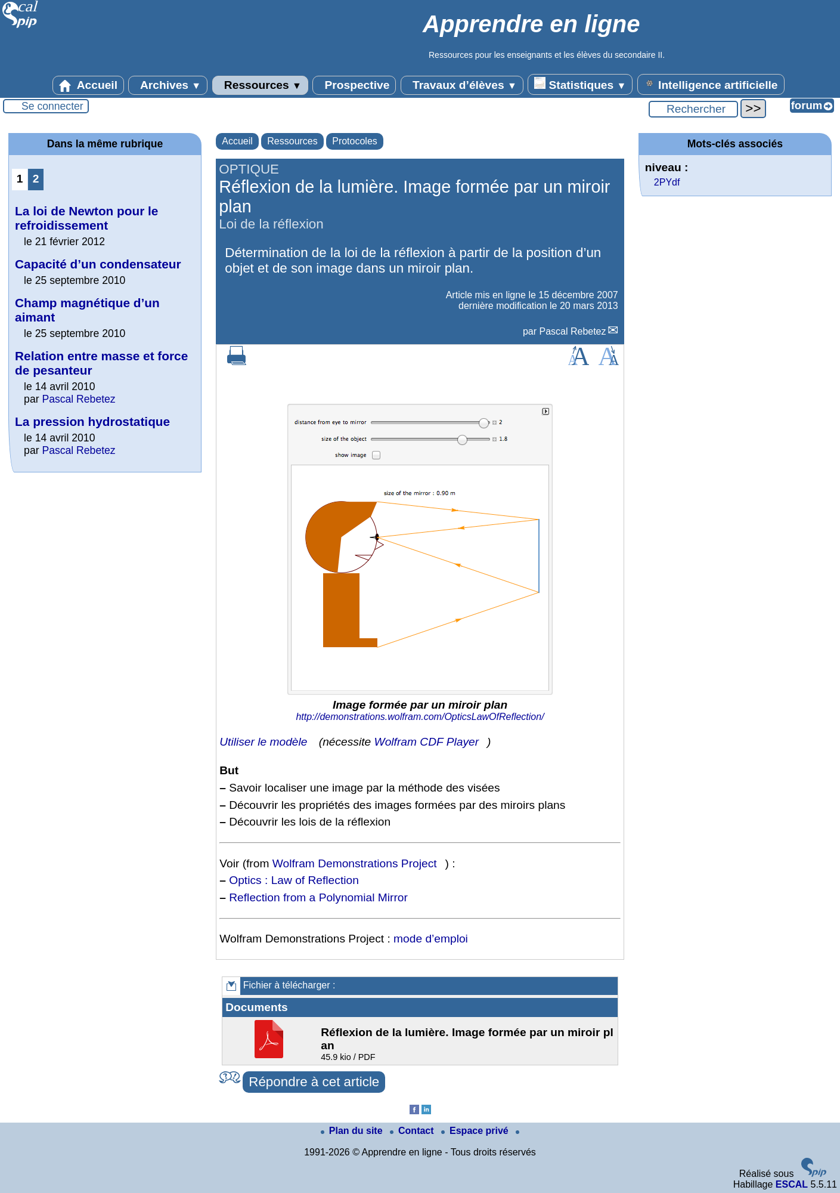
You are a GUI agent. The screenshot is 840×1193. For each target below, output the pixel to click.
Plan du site (353, 1131)
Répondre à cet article (314, 1081)
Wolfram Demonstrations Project (354, 863)
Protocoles (354, 141)
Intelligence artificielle (711, 84)
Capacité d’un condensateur (98, 264)
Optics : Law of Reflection (294, 880)
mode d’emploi (430, 938)
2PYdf (667, 182)
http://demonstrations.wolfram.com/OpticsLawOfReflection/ (420, 717)
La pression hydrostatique (92, 421)
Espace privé (476, 1131)
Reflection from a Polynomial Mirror (318, 897)
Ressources (260, 85)
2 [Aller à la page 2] (36, 178)
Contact (413, 1131)
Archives (168, 85)
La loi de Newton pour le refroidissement (86, 218)
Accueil (88, 85)
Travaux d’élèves (462, 85)
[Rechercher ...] (693, 109)
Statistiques (580, 84)
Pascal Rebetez (572, 331)
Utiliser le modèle (263, 741)
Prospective (354, 85)
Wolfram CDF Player (426, 741)
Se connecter (52, 106)
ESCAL (792, 1184)
